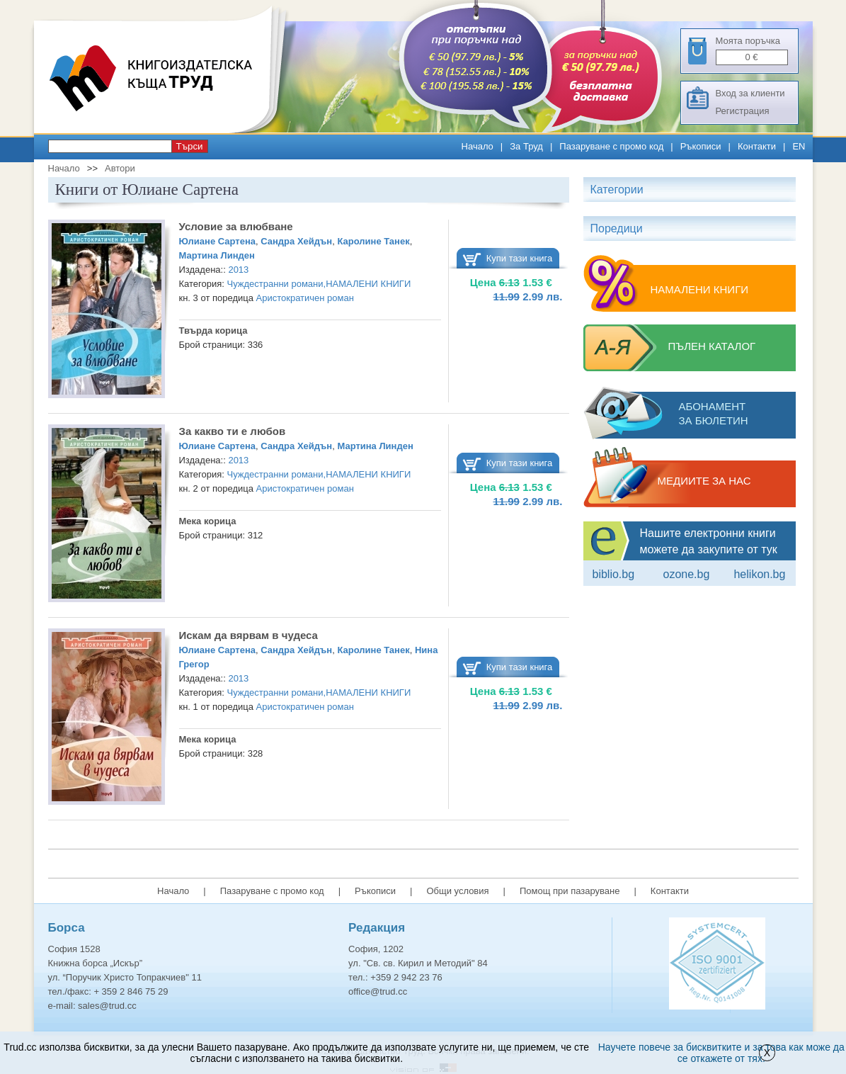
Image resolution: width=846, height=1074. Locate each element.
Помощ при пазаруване (570, 891)
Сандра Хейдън (296, 241)
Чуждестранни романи (275, 283)
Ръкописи (700, 146)
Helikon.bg (759, 574)
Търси (189, 146)
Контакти (757, 146)
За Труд (526, 146)
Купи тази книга (519, 258)
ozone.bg (686, 574)
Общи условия (457, 891)
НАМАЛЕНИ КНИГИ (368, 283)
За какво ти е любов (232, 431)
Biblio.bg (614, 574)
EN (798, 146)
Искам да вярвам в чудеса (248, 635)
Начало (477, 146)
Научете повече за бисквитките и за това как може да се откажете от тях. (721, 1052)
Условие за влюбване (236, 226)
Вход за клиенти (750, 93)
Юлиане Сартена (217, 241)
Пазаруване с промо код (611, 146)
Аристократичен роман (305, 298)
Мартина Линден (217, 255)
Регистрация (743, 111)
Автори (120, 168)
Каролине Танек (373, 241)
